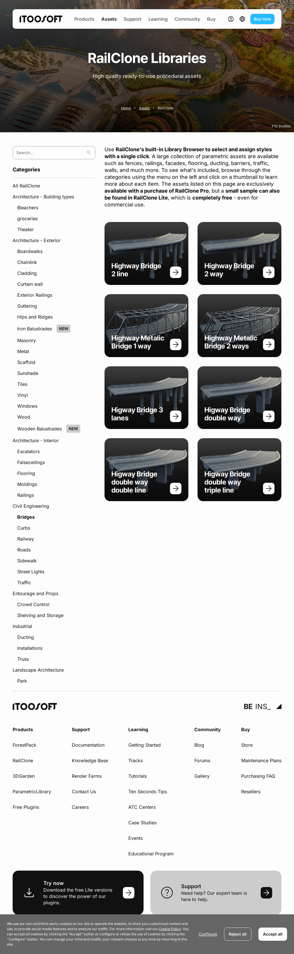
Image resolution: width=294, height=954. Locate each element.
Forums (202, 760)
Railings (25, 495)
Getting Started (144, 745)
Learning (158, 19)
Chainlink (27, 262)
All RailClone (26, 186)
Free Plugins (26, 807)
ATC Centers (142, 807)
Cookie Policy (170, 929)
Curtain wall (30, 284)
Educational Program (151, 854)
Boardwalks (29, 251)
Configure (208, 934)
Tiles (22, 384)
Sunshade (27, 373)
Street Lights (30, 571)
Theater (25, 229)
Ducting (25, 637)
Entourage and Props (35, 593)
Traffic (24, 582)
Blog (199, 745)
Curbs (23, 528)
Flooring (26, 473)
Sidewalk (27, 561)
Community (187, 19)
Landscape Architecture (38, 670)
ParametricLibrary (32, 791)
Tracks (135, 760)
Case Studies (142, 822)
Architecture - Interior (36, 440)
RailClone (23, 760)
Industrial (22, 626)
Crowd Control (33, 604)
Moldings (27, 484)
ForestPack (24, 745)
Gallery (202, 776)
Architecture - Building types (43, 197)
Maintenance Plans (261, 760)
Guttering (27, 306)
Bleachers (27, 207)
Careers (80, 807)
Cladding (27, 273)
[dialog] (147, 934)
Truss (23, 659)
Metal (23, 351)
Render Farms (87, 776)
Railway (25, 539)
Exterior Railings (34, 295)
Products (84, 19)
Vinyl (22, 395)
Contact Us (84, 791)
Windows (27, 406)
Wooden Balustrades (39, 429)
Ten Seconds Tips (147, 791)
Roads (24, 550)
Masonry (26, 340)
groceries (27, 218)
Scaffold (26, 362)
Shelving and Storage (40, 615)
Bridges (26, 517)
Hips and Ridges (35, 317)
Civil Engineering (31, 506)
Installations (29, 648)
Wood (23, 417)
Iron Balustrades (34, 329)
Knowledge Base (90, 760)
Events (135, 838)
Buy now (262, 18)
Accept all (273, 934)
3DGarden (24, 776)
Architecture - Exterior (37, 240)
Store (247, 745)
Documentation (88, 745)
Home (126, 108)
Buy (211, 19)
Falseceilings (31, 462)
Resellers (250, 791)
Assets (109, 19)
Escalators (28, 451)
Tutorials (137, 776)
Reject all (238, 934)
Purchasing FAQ (258, 776)
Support (133, 19)
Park (22, 681)
